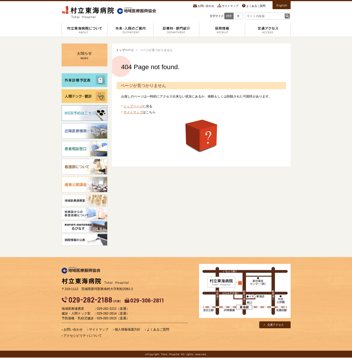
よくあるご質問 (255, 6)
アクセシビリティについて (82, 335)
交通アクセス (275, 324)
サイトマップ (230, 6)
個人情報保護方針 (127, 329)
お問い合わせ (206, 6)
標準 (229, 16)
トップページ (125, 50)
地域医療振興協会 (81, 270)
